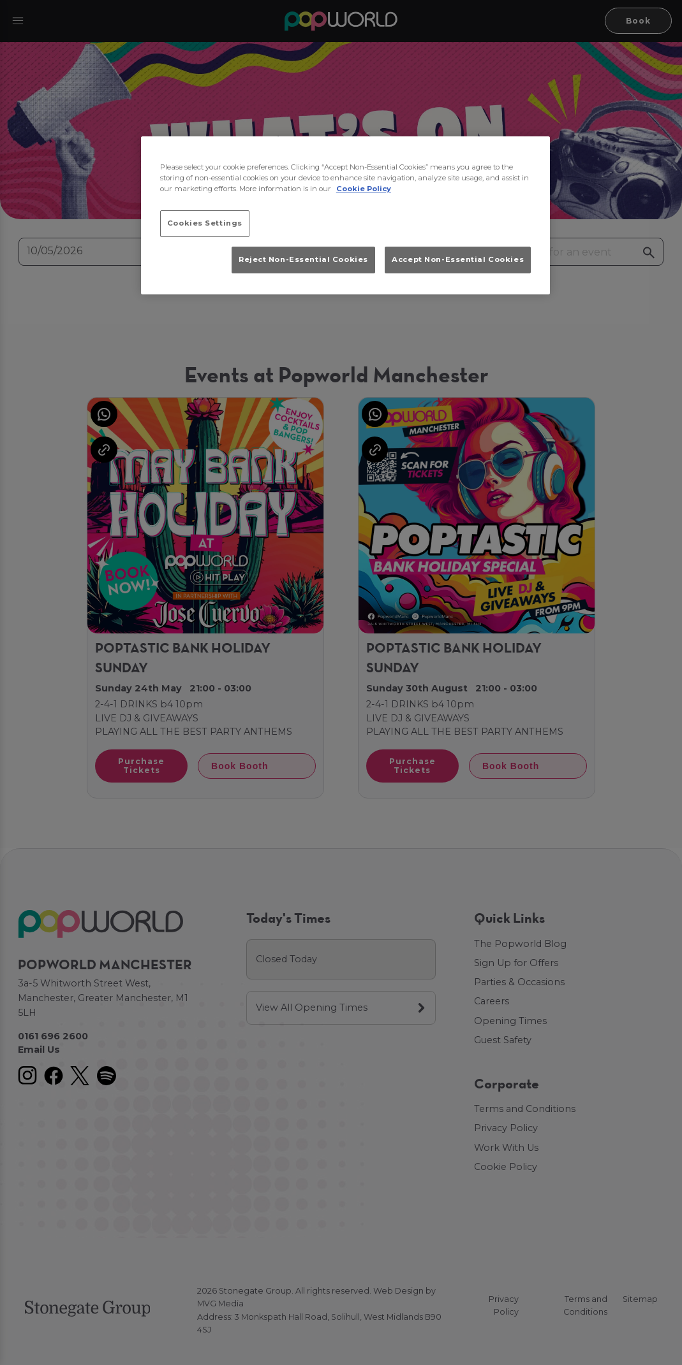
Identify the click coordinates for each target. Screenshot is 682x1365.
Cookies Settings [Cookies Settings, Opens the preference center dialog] (204, 223)
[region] (345, 215)
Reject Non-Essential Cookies (303, 259)
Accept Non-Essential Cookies (458, 259)
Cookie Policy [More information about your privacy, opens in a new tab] (363, 188)
